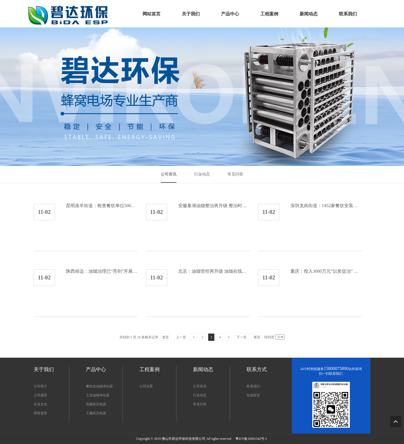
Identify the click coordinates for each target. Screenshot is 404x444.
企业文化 (40, 404)
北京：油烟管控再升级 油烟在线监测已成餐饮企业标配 (214, 271)
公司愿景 (40, 395)
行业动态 (199, 395)
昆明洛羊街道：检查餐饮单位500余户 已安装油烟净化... (101, 205)
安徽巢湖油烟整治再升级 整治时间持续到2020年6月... (214, 205)
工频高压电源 (96, 413)
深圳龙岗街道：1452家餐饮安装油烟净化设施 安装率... (326, 205)
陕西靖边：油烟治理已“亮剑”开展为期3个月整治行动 (101, 271)
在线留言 (253, 395)
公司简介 (40, 386)
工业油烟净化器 (97, 395)
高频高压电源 (96, 404)
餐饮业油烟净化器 (99, 386)
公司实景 (146, 386)
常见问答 (199, 404)
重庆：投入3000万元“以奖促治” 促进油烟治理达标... (326, 271)
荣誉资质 (40, 413)
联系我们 (253, 386)
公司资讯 (199, 386)
